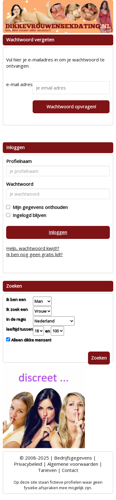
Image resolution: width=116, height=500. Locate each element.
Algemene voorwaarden (72, 464)
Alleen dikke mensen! (30, 340)
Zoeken (99, 358)
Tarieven (47, 470)
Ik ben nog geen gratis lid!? (34, 254)
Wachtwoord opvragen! (71, 106)
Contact (70, 470)
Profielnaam (19, 161)
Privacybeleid (28, 464)
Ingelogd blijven (28, 215)
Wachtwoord (19, 184)
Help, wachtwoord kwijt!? (32, 248)
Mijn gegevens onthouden (39, 207)
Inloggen (58, 232)
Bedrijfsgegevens (73, 458)
